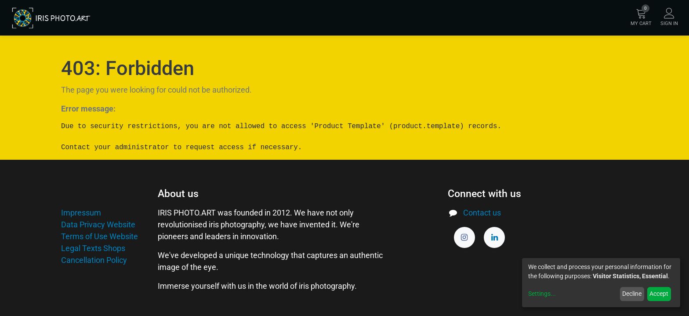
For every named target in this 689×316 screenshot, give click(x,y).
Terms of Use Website (99, 236)
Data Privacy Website (98, 224)
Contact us (482, 212)
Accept (658, 293)
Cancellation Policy (94, 260)
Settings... (542, 293)
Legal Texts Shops (93, 248)
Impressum (81, 212)
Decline (632, 293)
